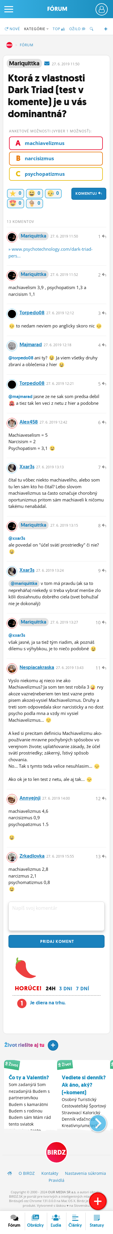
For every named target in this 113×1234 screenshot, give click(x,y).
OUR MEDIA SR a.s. (62, 1192)
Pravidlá (56, 1180)
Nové (12, 28)
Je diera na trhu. (48, 1002)
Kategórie (36, 28)
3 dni (66, 988)
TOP (59, 28)
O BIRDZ (27, 1173)
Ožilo (77, 28)
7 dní (82, 988)
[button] (93, 1120)
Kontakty (49, 1173)
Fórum (57, 9)
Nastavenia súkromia (85, 1173)
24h (51, 988)
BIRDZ (9, 45)
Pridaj (56, 941)
